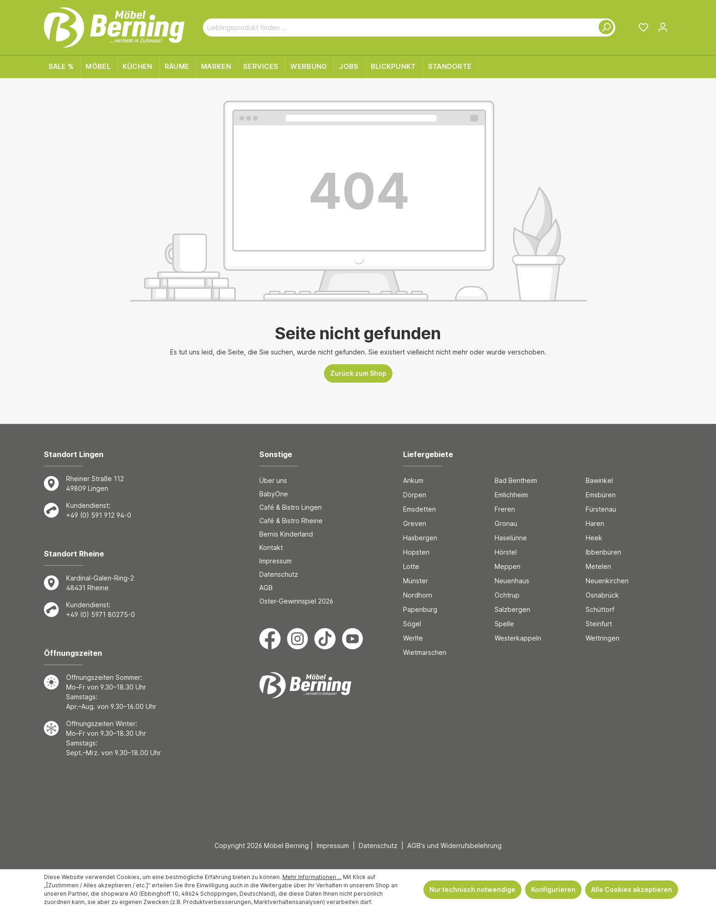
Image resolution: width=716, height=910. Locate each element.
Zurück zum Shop (358, 373)
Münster (415, 581)
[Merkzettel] (643, 27)
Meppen (507, 566)
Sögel (412, 624)
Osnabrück (602, 595)
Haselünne (511, 538)
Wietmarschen (425, 652)
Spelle (504, 624)
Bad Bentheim (516, 480)
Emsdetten (419, 509)
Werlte (413, 638)
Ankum (413, 480)
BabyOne (273, 494)
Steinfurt (599, 624)
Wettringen (602, 638)
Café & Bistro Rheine (291, 521)
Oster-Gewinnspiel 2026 (296, 601)
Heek (594, 538)
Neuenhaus (512, 581)
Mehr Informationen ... (312, 876)
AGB (266, 588)
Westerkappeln (518, 638)
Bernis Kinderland (286, 534)
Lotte (411, 566)
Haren (595, 523)
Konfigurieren (553, 889)
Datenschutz (278, 574)
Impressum (275, 561)
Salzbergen (512, 609)
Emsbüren (601, 495)
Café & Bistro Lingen (290, 507)
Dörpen (414, 495)
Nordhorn (417, 595)
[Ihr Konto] (663, 27)
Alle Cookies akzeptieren (631, 889)
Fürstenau (601, 509)
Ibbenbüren (603, 552)
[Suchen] (604, 27)
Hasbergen (420, 538)
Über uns (273, 480)
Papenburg (420, 609)
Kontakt (271, 547)
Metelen (598, 566)
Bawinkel (599, 480)
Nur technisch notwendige (472, 889)
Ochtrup (507, 595)
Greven (414, 523)
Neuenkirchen (607, 581)
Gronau (506, 523)
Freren (505, 509)
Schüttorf (600, 609)
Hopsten (416, 552)
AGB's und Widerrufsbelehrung (454, 845)
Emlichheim (511, 495)
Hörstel (506, 552)
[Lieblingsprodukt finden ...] (398, 27)
